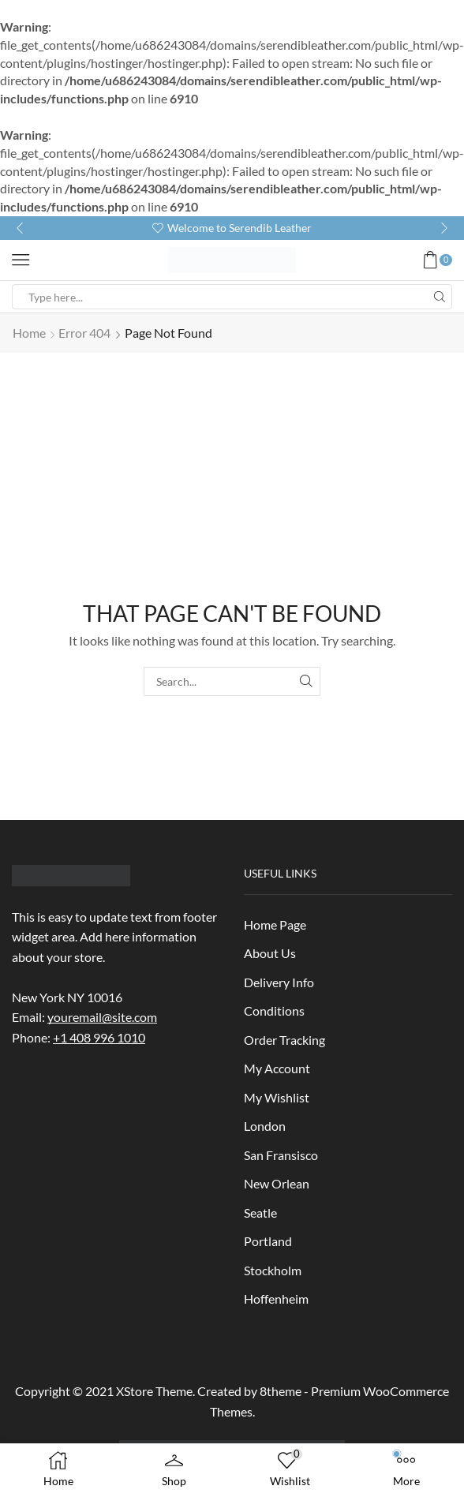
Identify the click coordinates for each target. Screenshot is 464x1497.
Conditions (274, 1010)
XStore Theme (154, 1390)
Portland (268, 1240)
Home (29, 332)
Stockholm (272, 1270)
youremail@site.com (102, 1016)
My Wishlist (276, 1097)
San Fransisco (281, 1154)
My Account (277, 1068)
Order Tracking (284, 1039)
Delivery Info (279, 982)
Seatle (260, 1212)
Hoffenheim (276, 1298)
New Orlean (276, 1183)
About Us (270, 952)
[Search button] (439, 297)
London (265, 1125)
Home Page (275, 924)
